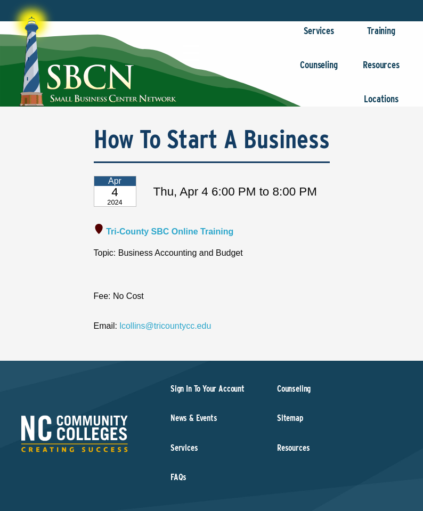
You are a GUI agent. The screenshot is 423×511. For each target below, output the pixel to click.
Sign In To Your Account (207, 389)
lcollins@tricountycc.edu (165, 325)
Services (319, 36)
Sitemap (290, 418)
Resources (381, 70)
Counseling (319, 70)
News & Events (193, 418)
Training (381, 36)
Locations (381, 104)
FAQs (178, 477)
